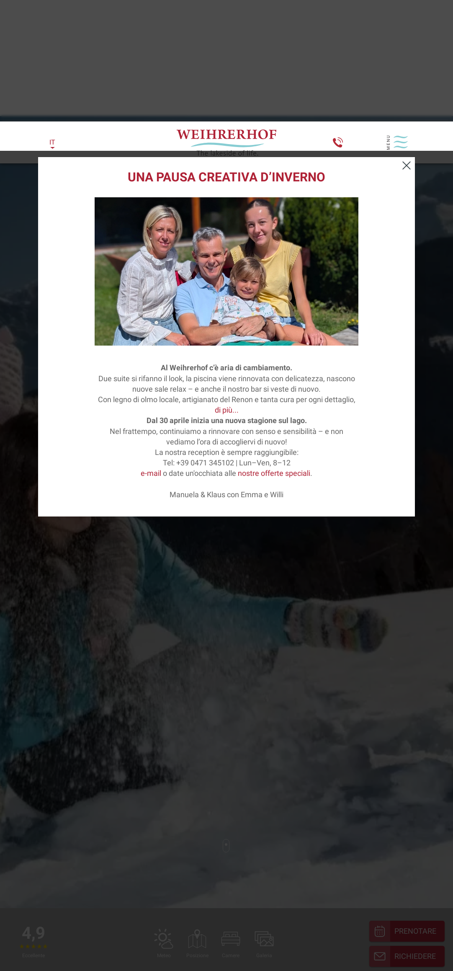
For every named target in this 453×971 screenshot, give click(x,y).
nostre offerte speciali (274, 322)
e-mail (151, 322)
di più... (227, 259)
